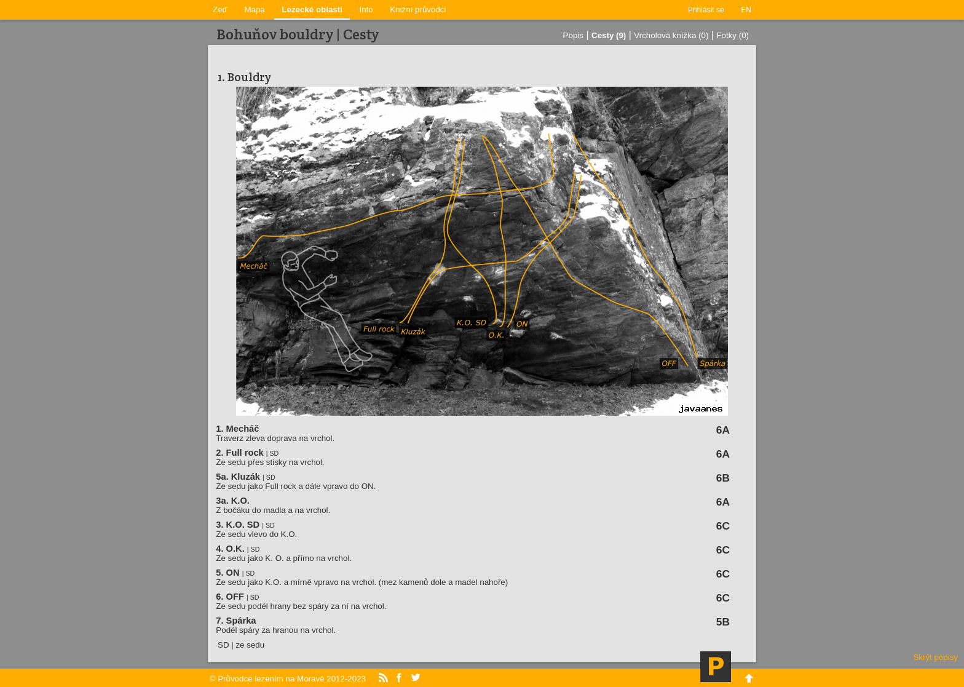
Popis (573, 35)
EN (746, 10)
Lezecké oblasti (312, 9)
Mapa (254, 9)
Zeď (220, 9)
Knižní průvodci (418, 9)
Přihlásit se (706, 10)
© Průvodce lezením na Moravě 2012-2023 (288, 678)
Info (366, 9)
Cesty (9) (608, 35)
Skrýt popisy (935, 657)
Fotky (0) (732, 35)
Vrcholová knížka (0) (671, 35)
